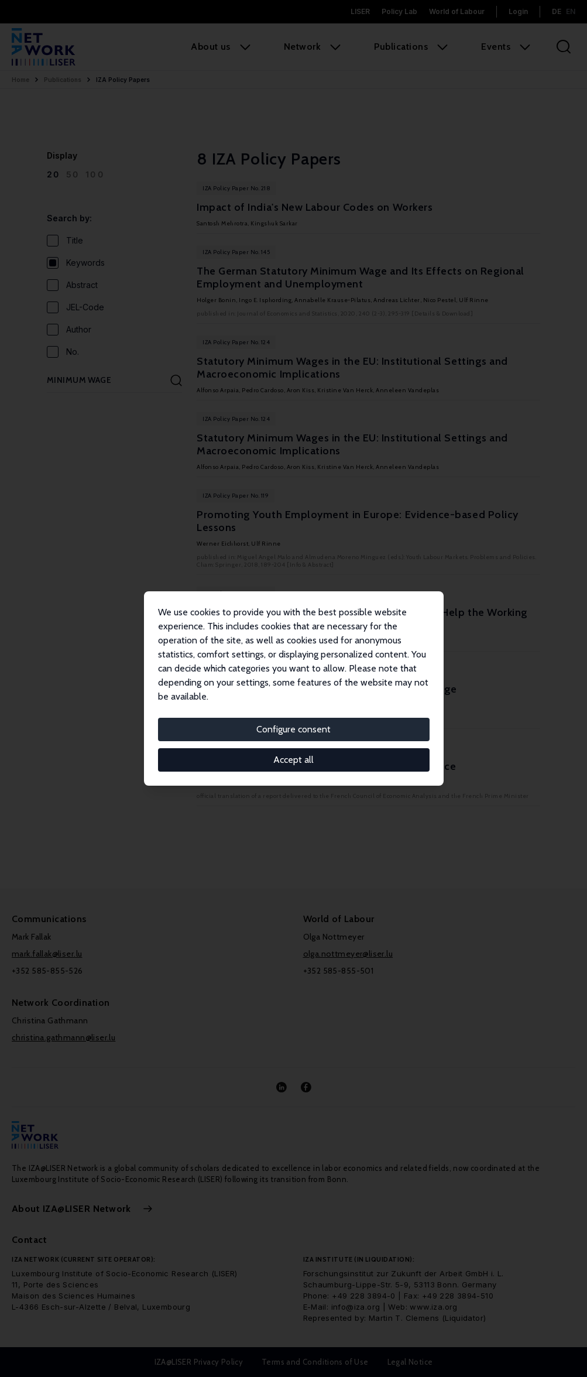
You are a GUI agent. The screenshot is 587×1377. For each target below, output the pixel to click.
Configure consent (293, 729)
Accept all (293, 759)
